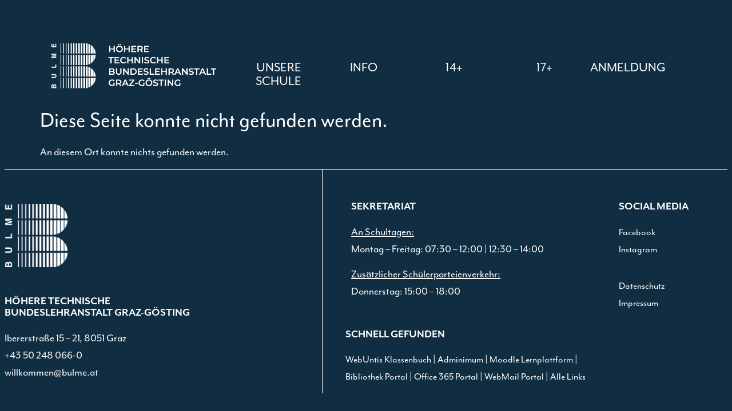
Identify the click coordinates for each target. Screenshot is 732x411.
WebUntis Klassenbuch (388, 359)
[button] (363, 68)
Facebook (637, 232)
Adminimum (460, 359)
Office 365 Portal (446, 377)
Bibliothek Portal (376, 377)
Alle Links (568, 377)
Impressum (638, 303)
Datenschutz (642, 286)
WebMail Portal (514, 377)
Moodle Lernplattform (531, 359)
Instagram (638, 249)
